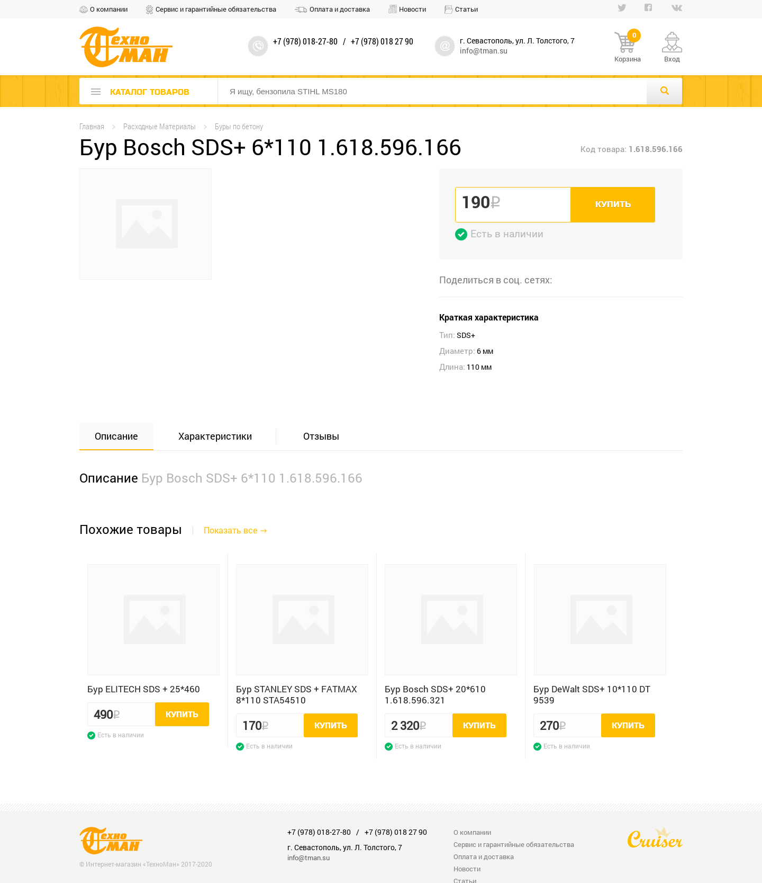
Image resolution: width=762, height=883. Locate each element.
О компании (109, 9)
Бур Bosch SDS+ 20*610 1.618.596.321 (435, 694)
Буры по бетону (239, 126)
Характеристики (215, 436)
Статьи (466, 9)
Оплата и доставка (340, 9)
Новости (412, 9)
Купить (613, 204)
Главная (91, 126)
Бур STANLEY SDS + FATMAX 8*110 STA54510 (296, 694)
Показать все (230, 530)
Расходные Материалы (159, 126)
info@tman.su (483, 51)
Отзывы (321, 436)
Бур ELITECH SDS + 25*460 (143, 688)
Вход (672, 59)
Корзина (627, 48)
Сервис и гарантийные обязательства (216, 9)
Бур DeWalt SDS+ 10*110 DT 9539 (591, 694)
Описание (116, 436)
